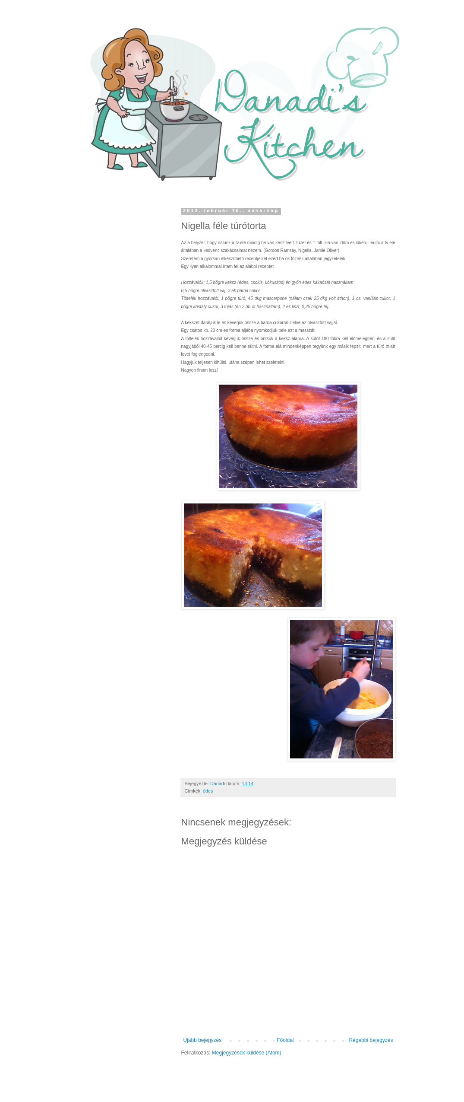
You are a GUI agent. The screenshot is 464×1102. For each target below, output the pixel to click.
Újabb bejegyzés (202, 1040)
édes (208, 790)
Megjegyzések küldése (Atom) (246, 1053)
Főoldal (285, 1040)
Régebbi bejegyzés (371, 1040)
